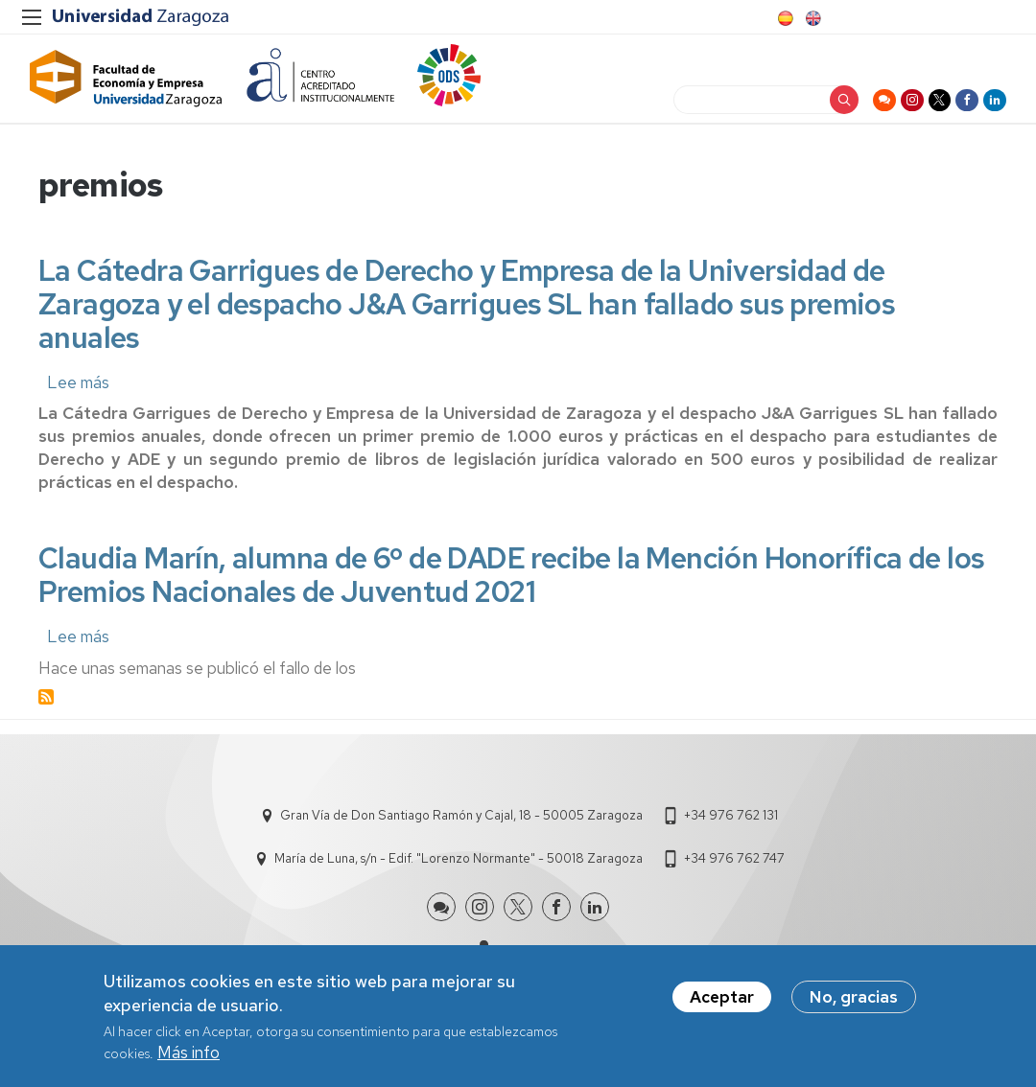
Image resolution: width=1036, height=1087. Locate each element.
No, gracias (854, 996)
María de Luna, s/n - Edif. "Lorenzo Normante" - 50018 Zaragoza (458, 880)
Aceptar (722, 996)
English (811, 18)
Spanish (783, 18)
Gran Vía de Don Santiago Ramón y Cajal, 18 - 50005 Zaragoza (461, 837)
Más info (188, 1052)
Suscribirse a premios (46, 719)
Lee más (78, 404)
